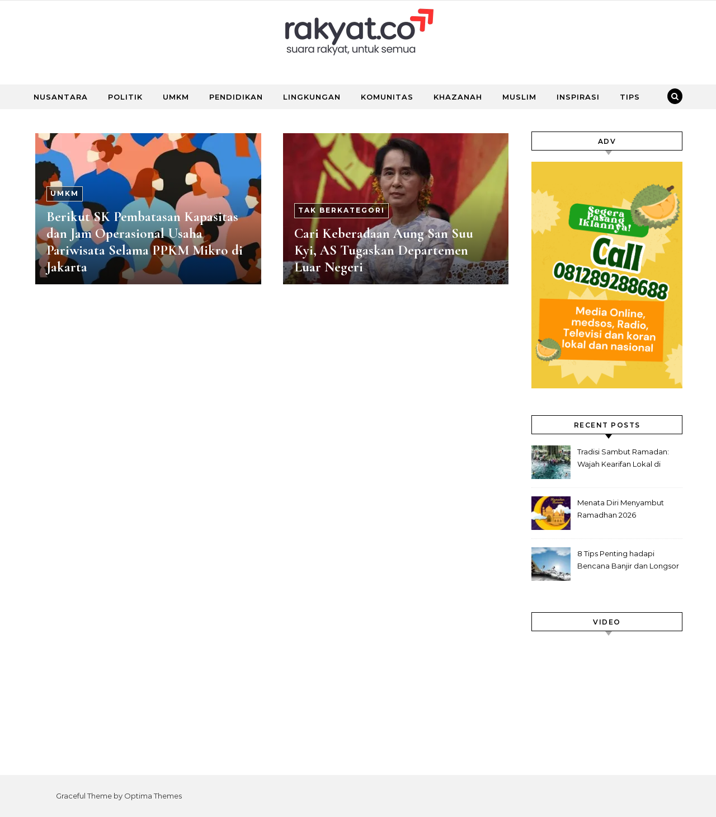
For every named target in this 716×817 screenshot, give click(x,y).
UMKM (176, 96)
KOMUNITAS (387, 96)
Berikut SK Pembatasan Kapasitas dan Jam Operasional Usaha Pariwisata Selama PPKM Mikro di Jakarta (144, 241)
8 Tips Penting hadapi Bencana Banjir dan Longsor (628, 559)
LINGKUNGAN (312, 96)
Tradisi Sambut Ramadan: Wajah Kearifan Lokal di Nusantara (623, 459)
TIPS (630, 96)
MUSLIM (519, 96)
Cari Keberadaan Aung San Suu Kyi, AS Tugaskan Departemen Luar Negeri (383, 250)
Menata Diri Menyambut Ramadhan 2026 (620, 508)
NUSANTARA (61, 96)
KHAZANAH (458, 96)
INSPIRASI (578, 96)
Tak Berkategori (341, 210)
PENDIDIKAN (236, 96)
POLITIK (125, 96)
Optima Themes (153, 795)
